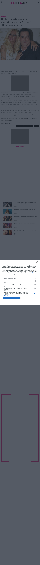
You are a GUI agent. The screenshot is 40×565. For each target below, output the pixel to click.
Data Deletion (13, 302)
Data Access (20, 302)
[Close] (37, 262)
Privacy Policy (26, 302)
